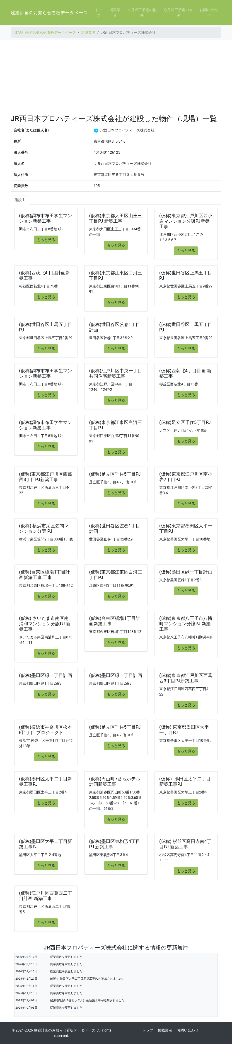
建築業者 (88, 32)
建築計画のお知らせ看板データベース (49, 12)
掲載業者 (114, 12)
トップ (98, 12)
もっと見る (46, 240)
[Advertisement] (116, 77)
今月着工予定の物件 (178, 12)
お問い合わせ (209, 12)
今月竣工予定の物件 (141, 12)
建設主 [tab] (19, 200)
